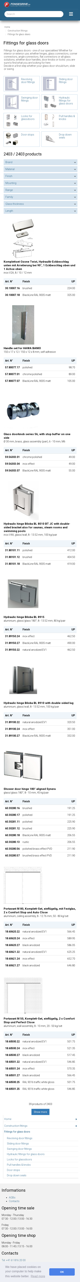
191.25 (71, 808)
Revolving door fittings (19, 1138)
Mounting (10, 183)
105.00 (71, 380)
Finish (8, 176)
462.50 (71, 636)
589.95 (71, 938)
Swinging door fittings (19, 1148)
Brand (8, 162)
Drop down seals (16, 1175)
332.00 (71, 735)
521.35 (71, 1048)
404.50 (71, 557)
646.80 (71, 965)
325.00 (71, 295)
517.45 (71, 1055)
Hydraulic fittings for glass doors (26, 1154)
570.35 (71, 1068)
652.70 (71, 958)
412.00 (71, 550)
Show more (40, 1111)
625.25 (71, 951)
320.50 (71, 722)
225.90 (71, 821)
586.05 (71, 945)
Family (9, 197)
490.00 (71, 643)
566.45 (71, 931)
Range (9, 190)
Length (9, 210)
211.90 (71, 848)
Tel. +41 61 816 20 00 (14, 1260)
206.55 (71, 835)
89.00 (72, 374)
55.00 (72, 470)
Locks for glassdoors (19, 1159)
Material (10, 169)
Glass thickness (14, 203)
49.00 (72, 457)
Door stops (13, 1170)
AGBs (12, 1197)
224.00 (71, 288)
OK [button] (62, 1271)
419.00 (71, 563)
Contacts (14, 1201)
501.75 (71, 1041)
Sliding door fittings (18, 1143)
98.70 (72, 367)
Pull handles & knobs (19, 1164)
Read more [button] (38, 1276)
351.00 (71, 729)
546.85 (71, 1061)
